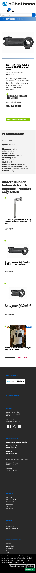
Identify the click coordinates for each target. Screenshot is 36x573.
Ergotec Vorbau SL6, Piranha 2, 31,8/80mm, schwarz (17, 67)
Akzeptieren (29, 569)
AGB (7, 550)
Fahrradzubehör (11, 499)
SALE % (8, 506)
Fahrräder (9, 497)
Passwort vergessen (12, 528)
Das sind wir (10, 546)
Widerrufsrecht (11, 553)
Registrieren (10, 526)
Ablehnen (30, 566)
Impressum (10, 548)
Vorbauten (20, 19)
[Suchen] (34, 15)
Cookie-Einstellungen (17, 566)
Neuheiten (9, 509)
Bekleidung (9, 504)
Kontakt (8, 544)
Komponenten (10, 19)
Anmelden (9, 524)
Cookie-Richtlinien (18, 562)
